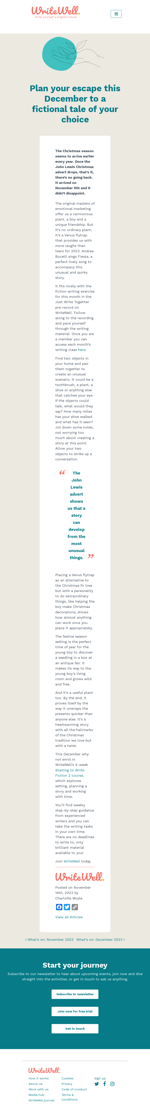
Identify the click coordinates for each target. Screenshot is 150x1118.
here (82, 350)
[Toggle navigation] (116, 14)
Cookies (67, 1078)
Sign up (100, 1078)
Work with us (38, 1089)
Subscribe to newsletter (75, 994)
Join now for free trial (75, 1011)
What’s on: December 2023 (100, 939)
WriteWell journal (41, 1100)
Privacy (67, 1084)
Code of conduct (74, 1089)
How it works (39, 1078)
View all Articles (69, 917)
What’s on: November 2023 (49, 939)
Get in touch (75, 1028)
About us (35, 1084)
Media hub (36, 1095)
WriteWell (72, 861)
